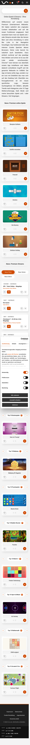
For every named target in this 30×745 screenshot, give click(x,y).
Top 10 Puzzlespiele (14, 487)
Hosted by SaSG (14, 719)
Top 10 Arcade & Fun (13, 666)
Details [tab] (14, 343)
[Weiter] (26, 415)
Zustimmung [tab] (6, 343)
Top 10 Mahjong (13, 451)
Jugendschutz (21, 715)
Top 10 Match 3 (13, 559)
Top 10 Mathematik (13, 630)
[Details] (25, 292)
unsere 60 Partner (12, 354)
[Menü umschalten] (27, 2)
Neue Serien (22, 272)
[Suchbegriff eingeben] (15, 10)
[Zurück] (3, 415)
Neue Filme (8, 272)
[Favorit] (4, 128)
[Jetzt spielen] (24, 441)
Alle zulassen (15, 395)
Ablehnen (15, 405)
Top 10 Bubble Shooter (13, 523)
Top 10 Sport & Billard (13, 594)
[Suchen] (26, 11)
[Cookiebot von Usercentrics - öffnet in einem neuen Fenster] (21, 339)
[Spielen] (25, 128)
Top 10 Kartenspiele (14, 415)
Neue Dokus (8, 276)
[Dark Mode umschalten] (23, 2)
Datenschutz (18, 711)
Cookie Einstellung (9, 715)
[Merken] (21, 292)
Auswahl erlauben (15, 400)
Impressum (10, 711)
